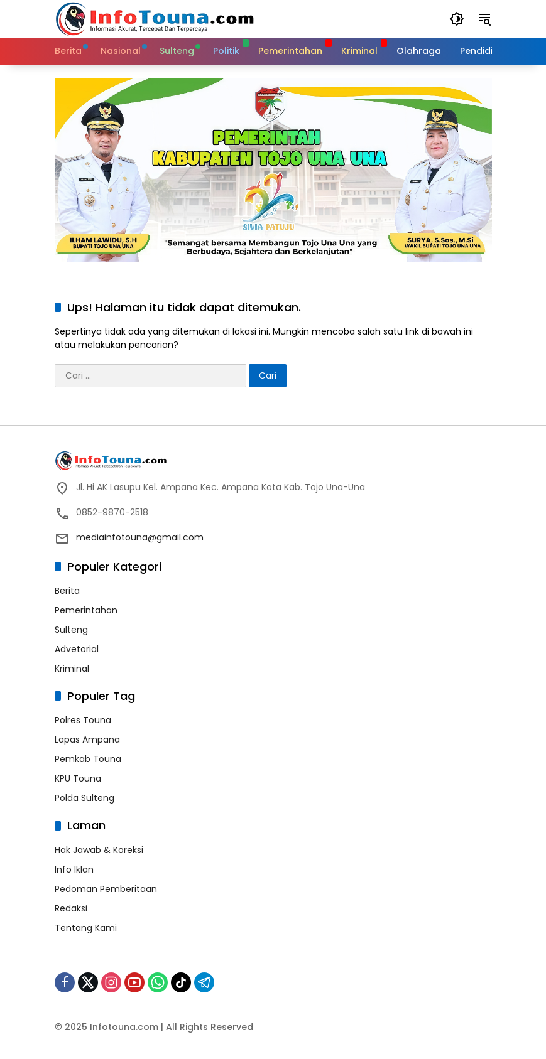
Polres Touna (83, 720)
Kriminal (72, 668)
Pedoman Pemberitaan (106, 889)
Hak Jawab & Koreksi (99, 850)
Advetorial (77, 649)
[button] (456, 18)
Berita (67, 590)
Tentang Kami (86, 928)
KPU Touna (78, 778)
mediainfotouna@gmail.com (140, 537)
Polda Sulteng (84, 798)
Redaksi (71, 908)
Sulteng (71, 629)
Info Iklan (74, 869)
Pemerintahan (86, 610)
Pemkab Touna (88, 759)
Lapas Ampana (87, 739)
